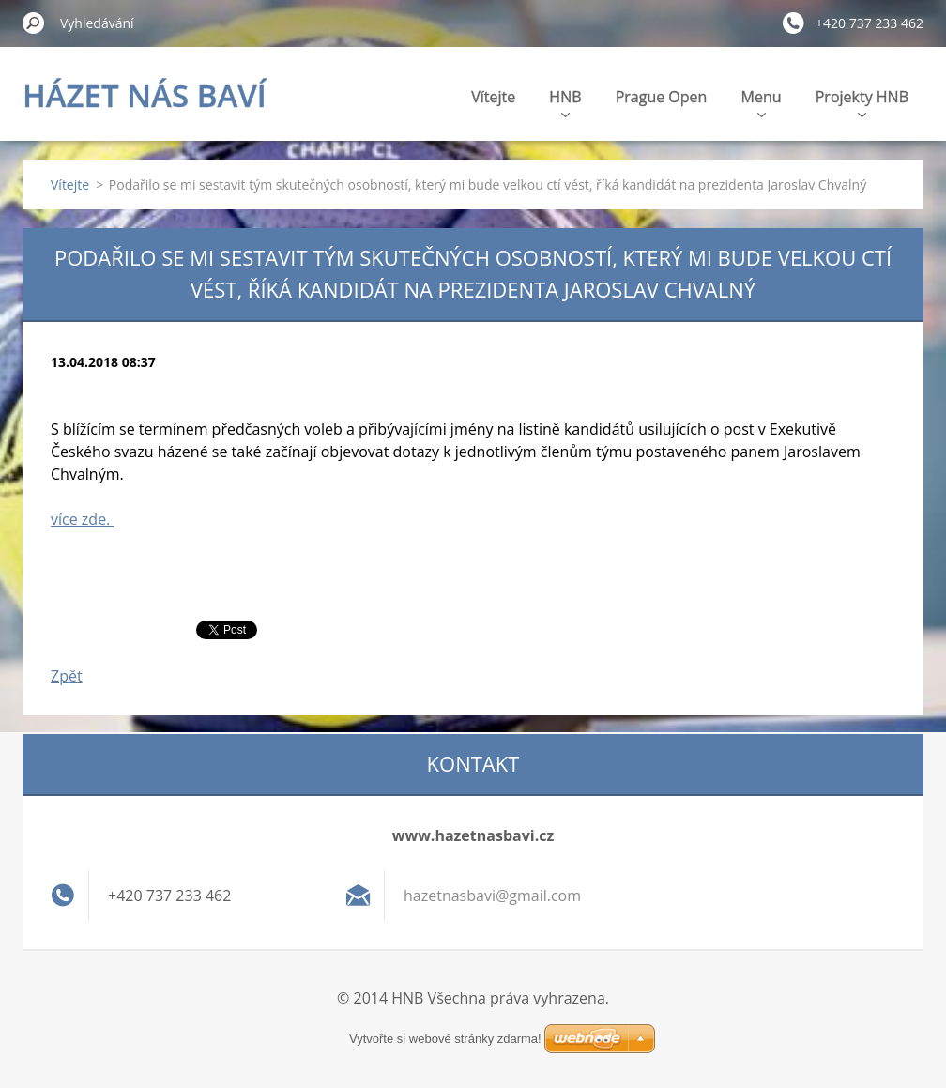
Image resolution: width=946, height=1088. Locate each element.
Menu (761, 101)
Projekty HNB (862, 101)
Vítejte (493, 96)
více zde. (82, 519)
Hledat (34, 22)
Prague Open (662, 96)
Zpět (67, 676)
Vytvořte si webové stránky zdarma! (445, 1039)
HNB (565, 101)
